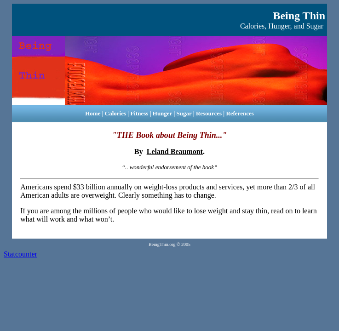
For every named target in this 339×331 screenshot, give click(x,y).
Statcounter (20, 254)
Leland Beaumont (175, 151)
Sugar (184, 113)
